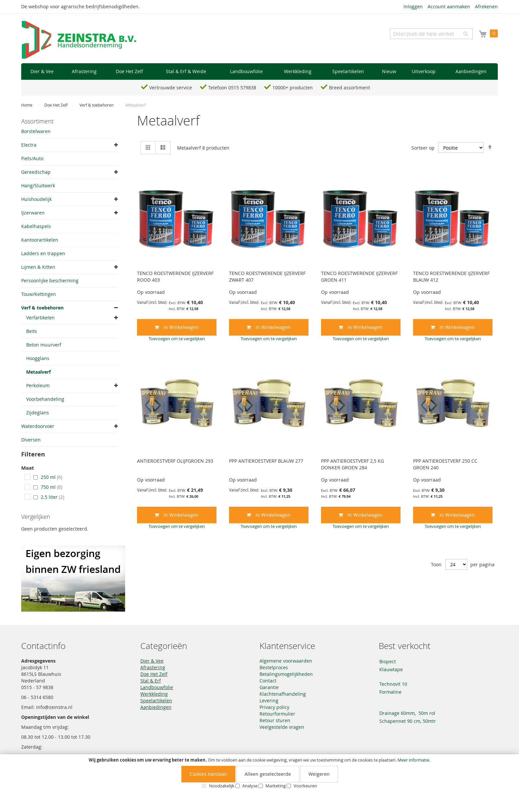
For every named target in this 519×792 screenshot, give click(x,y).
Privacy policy (274, 707)
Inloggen (413, 6)
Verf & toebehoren (97, 105)
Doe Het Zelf (56, 105)
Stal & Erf (150, 680)
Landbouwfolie (156, 687)
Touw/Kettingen (38, 294)
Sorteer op (423, 148)
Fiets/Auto (32, 158)
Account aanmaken (449, 6)
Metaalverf (38, 372)
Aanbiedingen (155, 707)
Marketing (275, 786)
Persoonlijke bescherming (49, 280)
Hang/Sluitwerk (38, 185)
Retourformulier (277, 714)
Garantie (269, 687)
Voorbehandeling (45, 399)
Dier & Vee (152, 661)
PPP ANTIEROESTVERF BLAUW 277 (266, 461)
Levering (269, 700)
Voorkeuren (305, 786)
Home (27, 105)
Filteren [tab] (33, 454)
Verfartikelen (40, 317)
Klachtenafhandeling (283, 694)
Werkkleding (154, 694)
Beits (31, 331)
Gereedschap (36, 172)
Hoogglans (37, 358)
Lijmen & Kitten (38, 267)
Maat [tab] (27, 468)
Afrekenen (486, 6)
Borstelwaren (36, 131)
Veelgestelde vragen (282, 727)
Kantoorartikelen (39, 240)
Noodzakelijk (221, 786)
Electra (28, 145)
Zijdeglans (37, 412)
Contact (268, 680)
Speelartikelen (156, 700)
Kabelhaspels (36, 226)
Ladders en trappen (43, 253)
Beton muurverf (43, 345)
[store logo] (79, 40)
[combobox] (431, 33)
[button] (177, 339)
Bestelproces (274, 667)
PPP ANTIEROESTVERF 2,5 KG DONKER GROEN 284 (352, 464)
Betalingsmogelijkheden (286, 674)
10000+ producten (292, 87)
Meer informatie (413, 760)
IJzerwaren (33, 213)
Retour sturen (275, 720)
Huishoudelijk (36, 199)
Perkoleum (38, 385)
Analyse (250, 786)
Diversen (31, 440)
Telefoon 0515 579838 (232, 87)
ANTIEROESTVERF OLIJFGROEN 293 (175, 461)
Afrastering (152, 667)
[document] (259, 773)
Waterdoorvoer (37, 426)
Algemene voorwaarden (286, 661)
